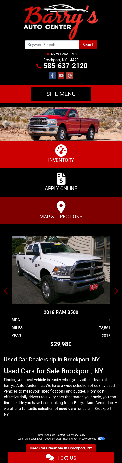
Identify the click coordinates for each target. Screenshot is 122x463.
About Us (50, 435)
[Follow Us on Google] (69, 75)
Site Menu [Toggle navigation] (61, 94)
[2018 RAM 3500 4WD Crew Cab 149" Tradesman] (61, 270)
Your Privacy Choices (89, 438)
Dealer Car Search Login (30, 438)
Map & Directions (61, 210)
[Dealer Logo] (61, 22)
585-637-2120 (66, 66)
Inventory (61, 153)
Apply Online (61, 182)
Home (40, 435)
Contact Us (63, 435)
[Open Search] (52, 44)
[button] (4, 124)
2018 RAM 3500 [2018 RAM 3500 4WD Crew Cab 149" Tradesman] (61, 312)
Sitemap (67, 438)
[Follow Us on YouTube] (61, 75)
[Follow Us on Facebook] (52, 75)
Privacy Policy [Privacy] (77, 435)
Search (88, 44)
